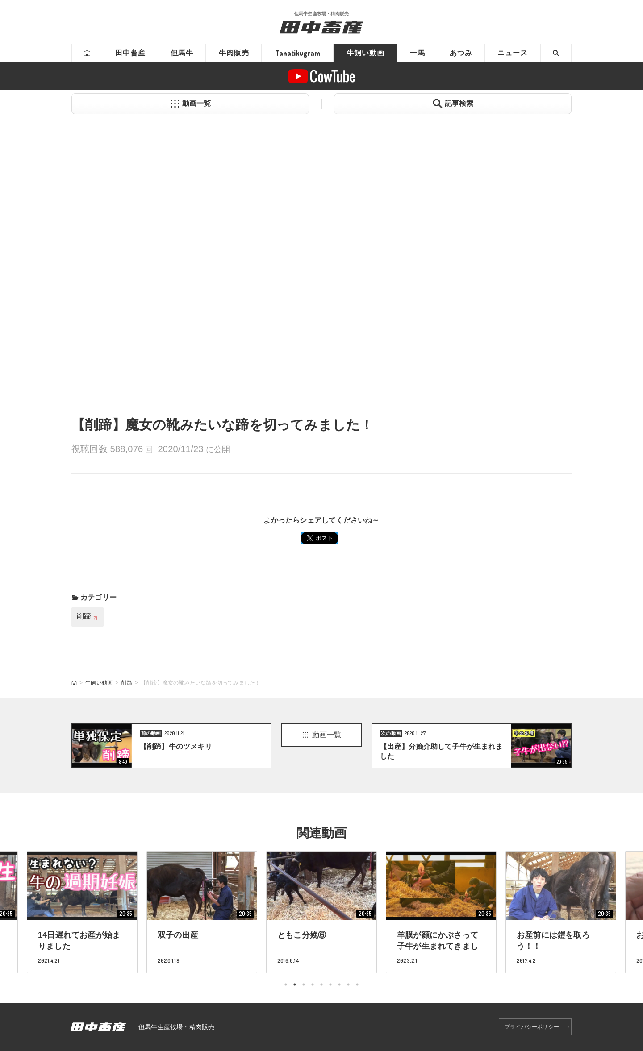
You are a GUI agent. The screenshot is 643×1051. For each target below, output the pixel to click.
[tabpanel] (321, 912)
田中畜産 (130, 53)
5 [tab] (321, 984)
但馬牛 (182, 53)
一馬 (417, 53)
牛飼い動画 (365, 53)
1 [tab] (285, 984)
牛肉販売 (234, 53)
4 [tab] (312, 984)
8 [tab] (348, 984)
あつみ (461, 53)
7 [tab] (339, 984)
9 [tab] (357, 984)
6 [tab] (330, 984)
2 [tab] (294, 984)
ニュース (512, 53)
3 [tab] (303, 984)
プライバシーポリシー (532, 1027)
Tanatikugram (297, 53)
